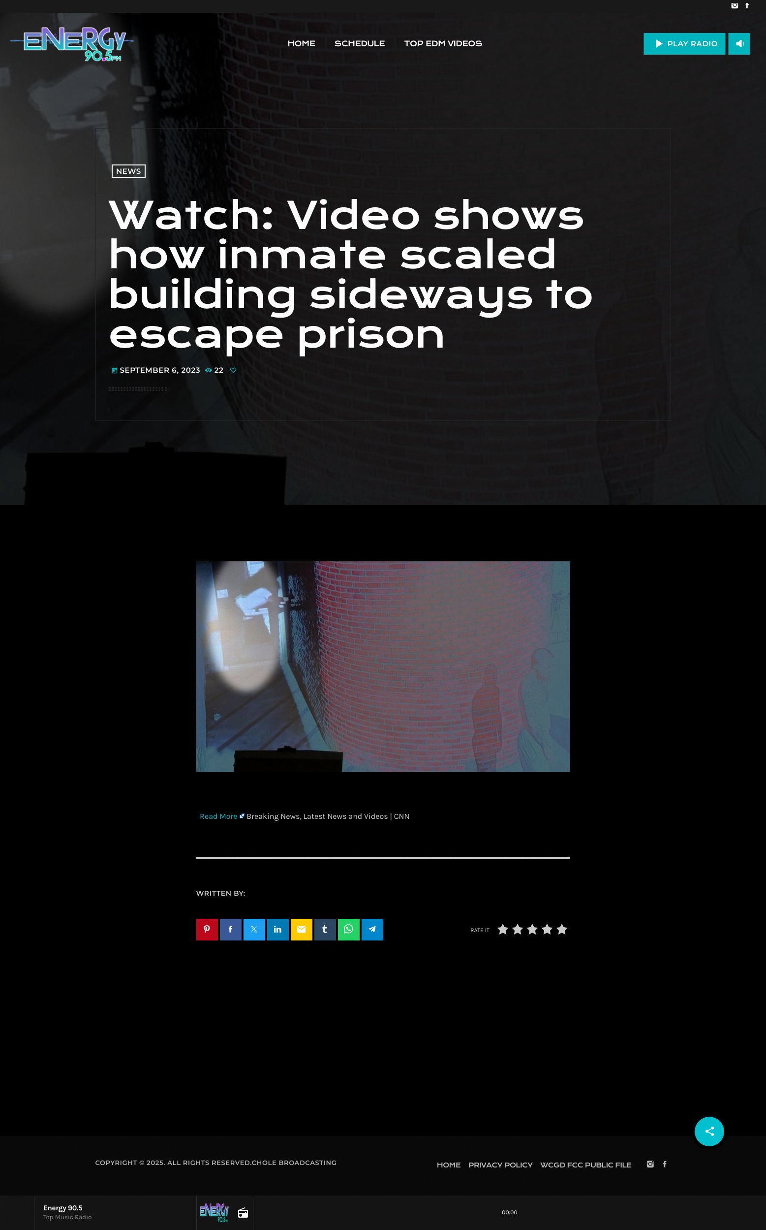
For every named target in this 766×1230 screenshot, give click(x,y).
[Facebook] (747, 6)
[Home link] (72, 44)
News (128, 171)
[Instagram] (734, 6)
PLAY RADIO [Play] (684, 43)
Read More (218, 816)
